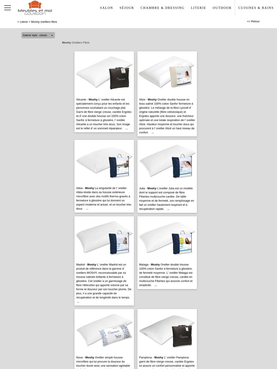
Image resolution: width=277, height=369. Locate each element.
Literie (198, 8)
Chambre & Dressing (163, 8)
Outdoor (222, 8)
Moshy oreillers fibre (44, 21)
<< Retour (253, 21)
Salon (106, 8)
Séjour (127, 8)
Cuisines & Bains (256, 8)
